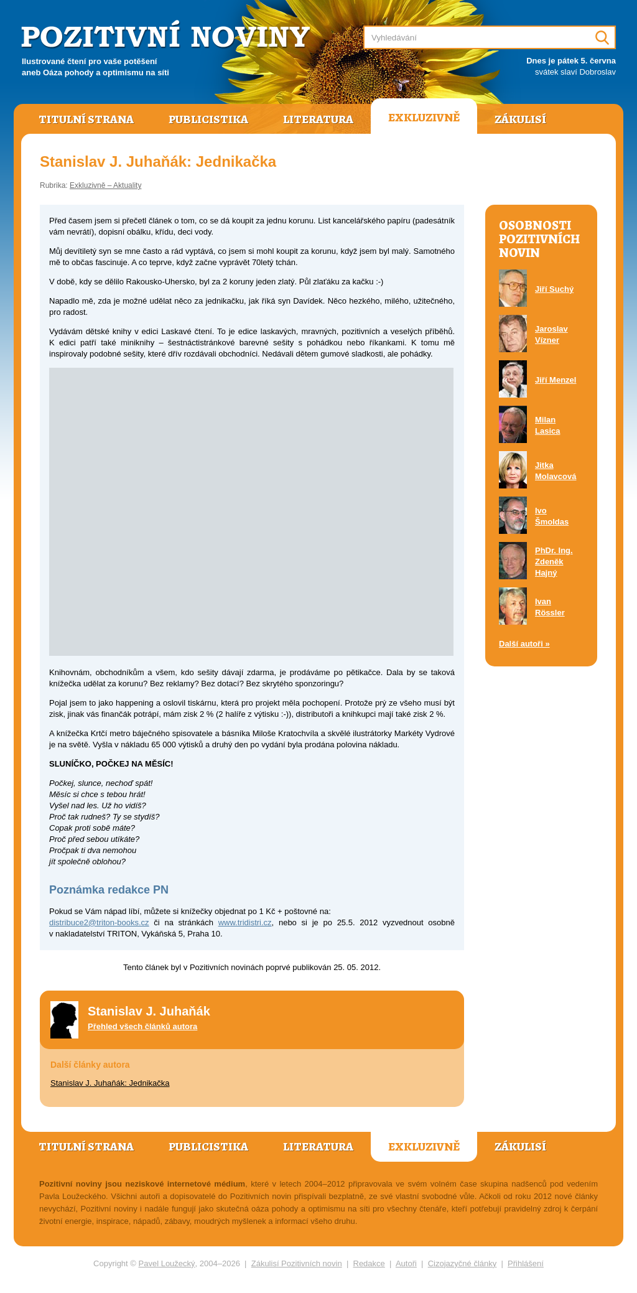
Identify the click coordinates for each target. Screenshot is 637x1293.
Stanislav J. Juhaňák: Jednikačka (110, 1083)
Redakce (369, 1263)
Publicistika (208, 119)
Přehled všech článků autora (142, 1026)
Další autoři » (524, 643)
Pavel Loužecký (167, 1263)
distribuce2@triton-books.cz (99, 922)
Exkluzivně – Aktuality (105, 185)
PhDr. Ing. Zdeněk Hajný (554, 561)
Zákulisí (520, 119)
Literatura (318, 119)
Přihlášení (526, 1263)
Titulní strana (86, 119)
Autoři (406, 1263)
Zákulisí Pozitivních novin (296, 1263)
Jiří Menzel (555, 380)
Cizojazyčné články (462, 1263)
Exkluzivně (424, 118)
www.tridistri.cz (245, 922)
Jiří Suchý (554, 289)
